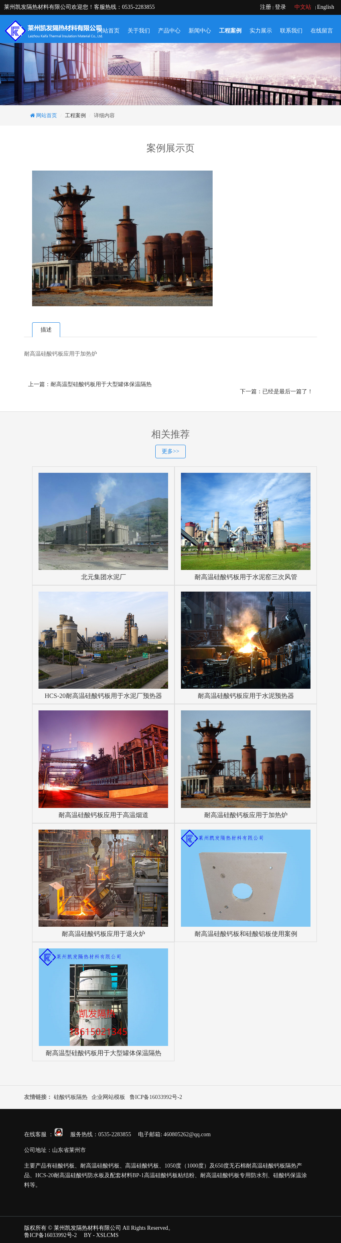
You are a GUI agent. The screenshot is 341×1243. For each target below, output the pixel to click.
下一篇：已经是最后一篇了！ (276, 392)
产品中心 (169, 31)
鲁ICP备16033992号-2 (156, 1097)
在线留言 (322, 31)
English (325, 7)
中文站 (302, 7)
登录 (280, 7)
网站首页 (108, 31)
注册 (265, 7)
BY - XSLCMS (101, 1235)
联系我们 (291, 31)
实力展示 (261, 31)
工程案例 (230, 31)
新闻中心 (200, 31)
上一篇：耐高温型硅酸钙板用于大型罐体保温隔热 (90, 384)
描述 (46, 330)
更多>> (170, 451)
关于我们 (139, 31)
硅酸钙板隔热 (70, 1097)
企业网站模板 (108, 1097)
